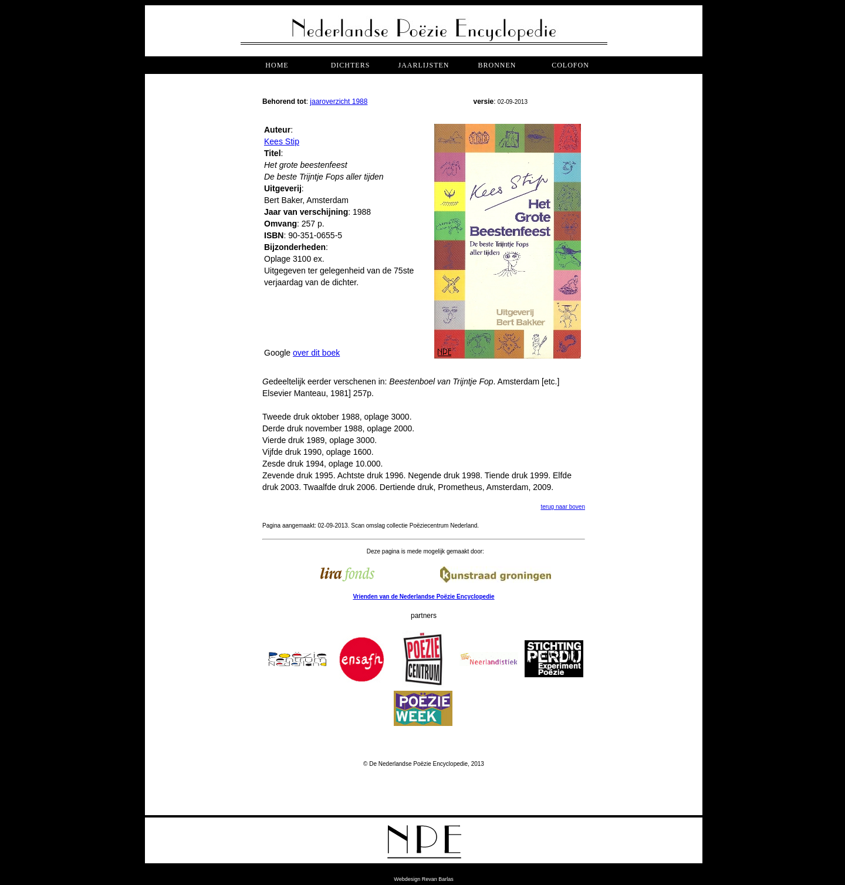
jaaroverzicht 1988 (338, 101)
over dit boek (316, 352)
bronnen (497, 65)
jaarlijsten (423, 65)
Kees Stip (281, 141)
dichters (350, 65)
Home (276, 65)
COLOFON (570, 65)
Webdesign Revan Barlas (423, 879)
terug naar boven (562, 507)
